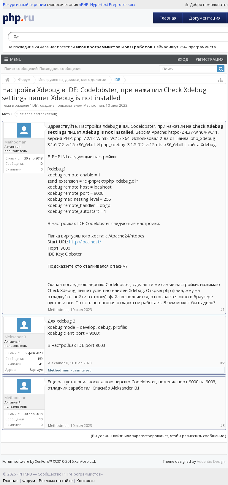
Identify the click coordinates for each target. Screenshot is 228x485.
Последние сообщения (60, 68)
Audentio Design (211, 461)
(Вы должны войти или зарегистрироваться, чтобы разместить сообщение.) (158, 435)
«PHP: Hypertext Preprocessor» (107, 4)
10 (41, 163)
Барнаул (36, 369)
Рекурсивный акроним (24, 4)
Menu (13, 59)
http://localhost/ (85, 242)
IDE (34, 105)
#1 (222, 309)
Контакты (86, 480)
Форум (28, 480)
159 (40, 358)
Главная (167, 18)
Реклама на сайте (56, 480)
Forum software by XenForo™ (49, 461)
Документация (205, 18)
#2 (222, 363)
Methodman (93, 105)
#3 (222, 425)
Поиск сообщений (21, 68)
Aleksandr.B (15, 336)
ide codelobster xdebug (37, 114)
